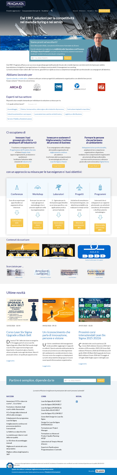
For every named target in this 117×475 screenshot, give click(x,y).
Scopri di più (22, 166)
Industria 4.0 (26, 162)
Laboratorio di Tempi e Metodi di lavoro (52, 443)
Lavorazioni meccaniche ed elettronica (47, 114)
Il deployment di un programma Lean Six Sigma (17, 419)
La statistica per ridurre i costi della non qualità (16, 436)
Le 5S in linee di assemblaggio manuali (16, 442)
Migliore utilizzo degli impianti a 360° (17, 453)
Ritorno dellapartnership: (100, 227)
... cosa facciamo (72, 277)
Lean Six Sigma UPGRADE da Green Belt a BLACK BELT (51, 409)
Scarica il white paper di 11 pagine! (58, 258)
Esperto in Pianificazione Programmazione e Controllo (51, 448)
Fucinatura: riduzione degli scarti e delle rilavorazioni (15, 408)
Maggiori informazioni (52, 472)
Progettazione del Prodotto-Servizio (23, 150)
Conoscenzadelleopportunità (16, 222)
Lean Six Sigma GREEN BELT (51, 404)
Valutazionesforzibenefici (37, 225)
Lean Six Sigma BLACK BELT (51, 401)
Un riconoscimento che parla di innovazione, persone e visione (56, 335)
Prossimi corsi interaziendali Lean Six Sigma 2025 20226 (92, 335)
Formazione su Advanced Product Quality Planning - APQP (50, 436)
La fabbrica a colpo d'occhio (16, 432)
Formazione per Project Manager (49, 429)
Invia (67, 58)
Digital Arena (104, 162)
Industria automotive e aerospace (18, 114)
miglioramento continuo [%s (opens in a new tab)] (58, 152)
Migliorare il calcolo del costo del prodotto (16, 447)
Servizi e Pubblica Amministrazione (19, 119)
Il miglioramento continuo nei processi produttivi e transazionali (16, 426)
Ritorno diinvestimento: (79, 225)
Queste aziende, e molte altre (16, 78)
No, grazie (100, 471)
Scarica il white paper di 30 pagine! (23, 257)
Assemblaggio (11, 109)
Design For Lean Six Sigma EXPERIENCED (50, 423)
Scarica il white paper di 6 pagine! (94, 260)
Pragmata (15, 4)
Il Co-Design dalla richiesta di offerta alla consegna (16, 413)
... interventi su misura (45, 277)
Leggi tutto (10, 361)
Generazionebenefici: (58, 225)
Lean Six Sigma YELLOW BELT (52, 413)
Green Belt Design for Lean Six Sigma (52, 418)
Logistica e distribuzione (73, 114)
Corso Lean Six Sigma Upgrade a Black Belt (19, 333)
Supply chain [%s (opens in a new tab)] (26, 152)
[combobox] (33, 58)
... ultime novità (18, 277)
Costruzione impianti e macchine (78, 109)
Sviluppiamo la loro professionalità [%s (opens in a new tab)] (94, 148)
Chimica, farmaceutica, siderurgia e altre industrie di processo (41, 109)
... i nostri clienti (99, 277)
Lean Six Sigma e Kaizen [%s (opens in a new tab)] (58, 162)
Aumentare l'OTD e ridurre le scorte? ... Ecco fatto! (16, 402)
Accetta (91, 471)
